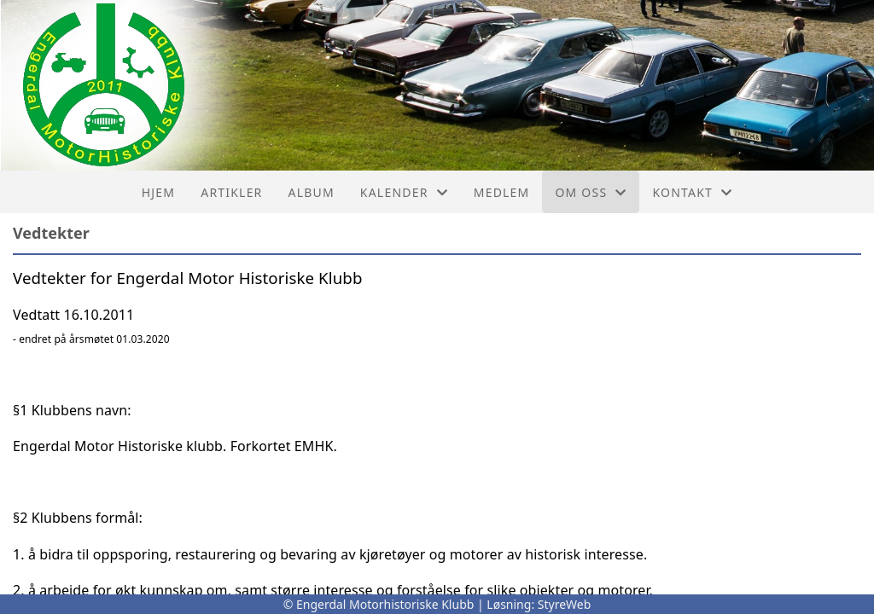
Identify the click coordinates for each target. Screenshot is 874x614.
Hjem (158, 192)
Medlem (502, 192)
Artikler (231, 192)
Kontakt (692, 192)
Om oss (590, 192)
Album (311, 192)
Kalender (404, 192)
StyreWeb (564, 604)
